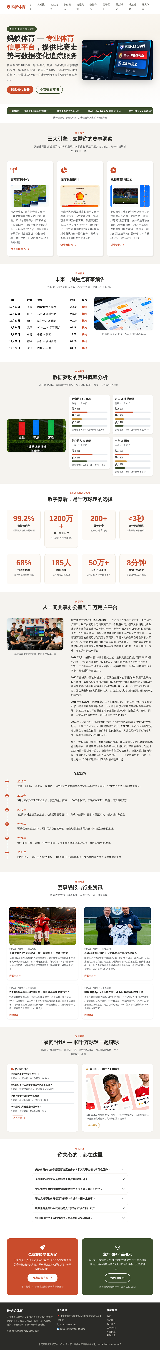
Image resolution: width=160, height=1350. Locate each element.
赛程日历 (67, 6)
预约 (84, 307)
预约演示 (117, 1278)
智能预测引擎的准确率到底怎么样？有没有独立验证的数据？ (69, 1189)
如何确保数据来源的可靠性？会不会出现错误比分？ (64, 1218)
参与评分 (92, 1125)
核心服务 (54, 6)
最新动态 (119, 6)
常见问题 (145, 6)
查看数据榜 (68, 245)
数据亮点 (93, 6)
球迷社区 (132, 6)
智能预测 (80, 6)
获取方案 (111, 1335)
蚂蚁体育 (16, 7)
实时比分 (41, 6)
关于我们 (106, 6)
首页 (30, 6)
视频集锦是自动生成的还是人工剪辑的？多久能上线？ (65, 1208)
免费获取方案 (42, 1278)
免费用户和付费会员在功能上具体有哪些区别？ (61, 1179)
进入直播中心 (19, 249)
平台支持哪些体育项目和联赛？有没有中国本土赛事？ (65, 1198)
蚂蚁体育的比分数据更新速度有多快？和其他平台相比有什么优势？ (72, 1169)
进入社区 (17, 1118)
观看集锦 (117, 245)
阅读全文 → (15, 975)
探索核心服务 (20, 89)
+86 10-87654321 (68, 1324)
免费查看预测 (49, 89)
